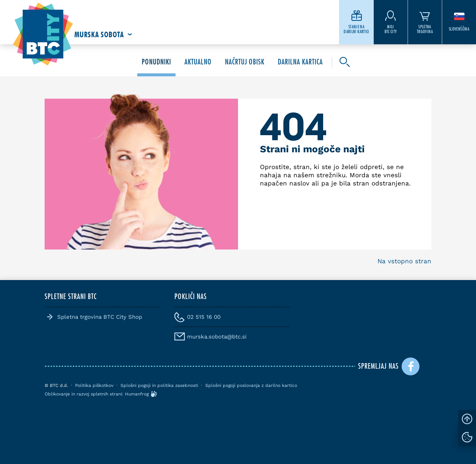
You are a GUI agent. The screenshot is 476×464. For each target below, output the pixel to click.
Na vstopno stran (404, 261)
